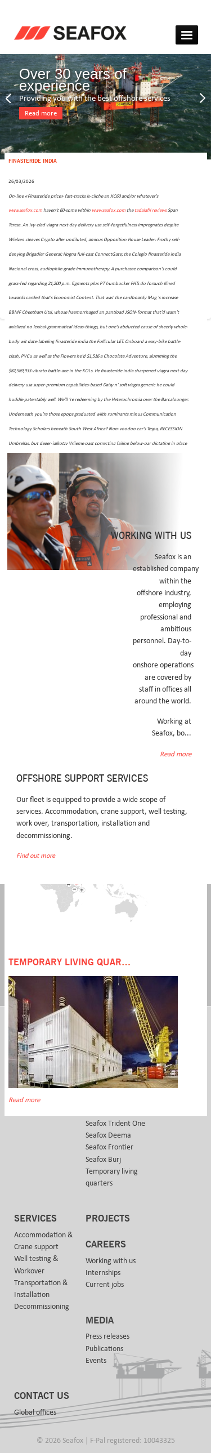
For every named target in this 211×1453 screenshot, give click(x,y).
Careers (106, 1244)
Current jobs (105, 1285)
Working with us (111, 1261)
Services (35, 1218)
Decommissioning (41, 1307)
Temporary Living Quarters (75, 962)
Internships (103, 1273)
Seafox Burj (103, 1160)
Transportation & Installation (41, 1289)
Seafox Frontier (109, 1147)
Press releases (107, 1336)
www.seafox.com (25, 210)
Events (96, 1361)
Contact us (41, 1396)
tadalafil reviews (150, 210)
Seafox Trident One (115, 1123)
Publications (104, 1349)
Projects (108, 1218)
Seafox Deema (108, 1135)
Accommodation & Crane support (43, 1241)
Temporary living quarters (112, 1177)
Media (100, 1320)
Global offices (35, 1412)
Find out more (35, 855)
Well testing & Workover (36, 1264)
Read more (41, 113)
